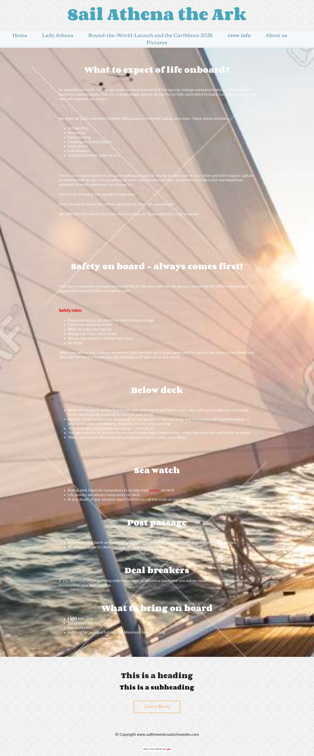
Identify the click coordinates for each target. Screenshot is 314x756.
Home (20, 34)
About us (277, 34)
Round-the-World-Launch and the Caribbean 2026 (150, 34)
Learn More (157, 707)
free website (156, 749)
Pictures (157, 42)
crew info (239, 34)
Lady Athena (57, 34)
